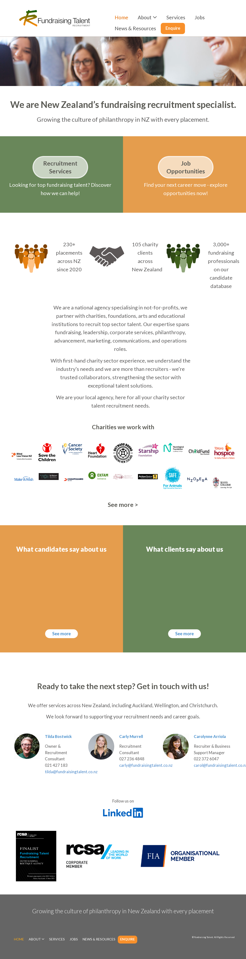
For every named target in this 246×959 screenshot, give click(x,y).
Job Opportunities (185, 167)
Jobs (200, 17)
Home (121, 17)
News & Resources (135, 28)
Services (175, 17)
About (144, 17)
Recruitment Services (60, 167)
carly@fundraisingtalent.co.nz (146, 765)
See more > (123, 504)
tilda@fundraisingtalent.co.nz (71, 771)
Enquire (173, 28)
